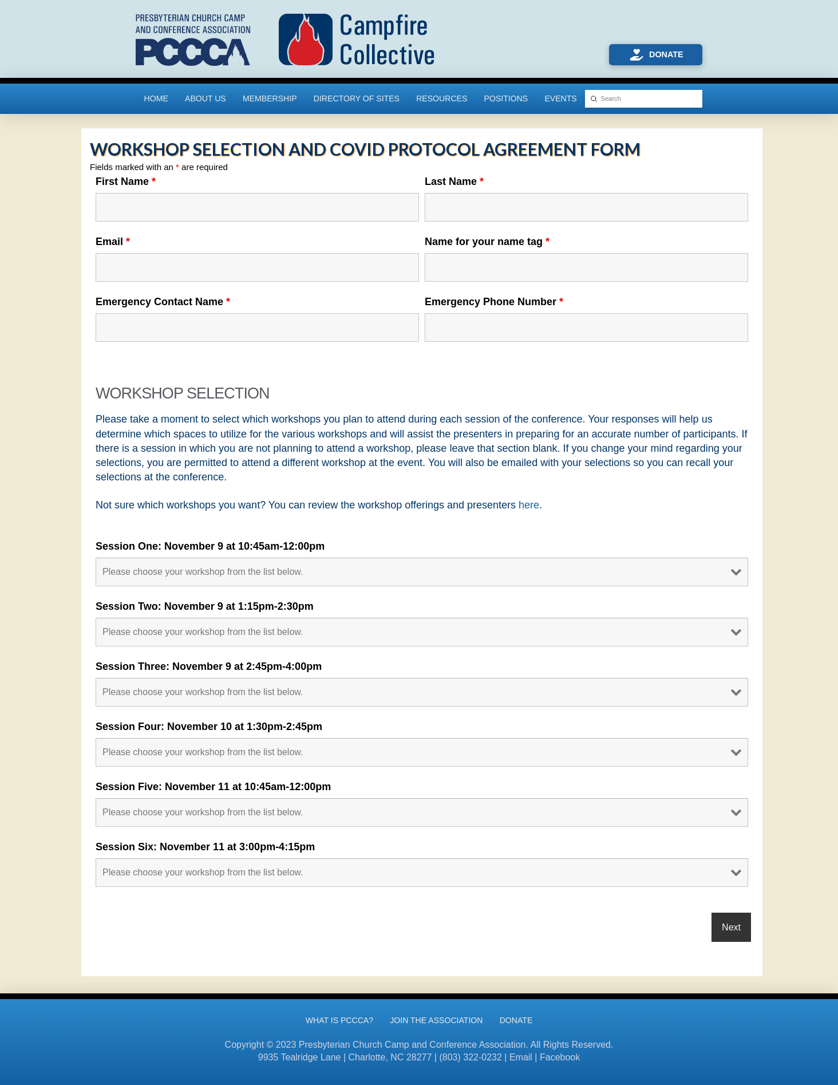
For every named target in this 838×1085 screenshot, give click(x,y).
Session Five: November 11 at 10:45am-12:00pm (213, 786)
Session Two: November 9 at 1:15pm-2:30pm (205, 606)
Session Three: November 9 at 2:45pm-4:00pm (209, 666)
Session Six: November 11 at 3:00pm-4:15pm (205, 847)
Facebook (560, 1057)
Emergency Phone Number (494, 301)
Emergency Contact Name (163, 301)
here (529, 505)
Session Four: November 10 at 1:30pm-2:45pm (209, 726)
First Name (126, 181)
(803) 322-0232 (470, 1057)
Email (113, 241)
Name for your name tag (487, 241)
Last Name (454, 181)
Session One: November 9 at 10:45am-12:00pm (210, 546)
